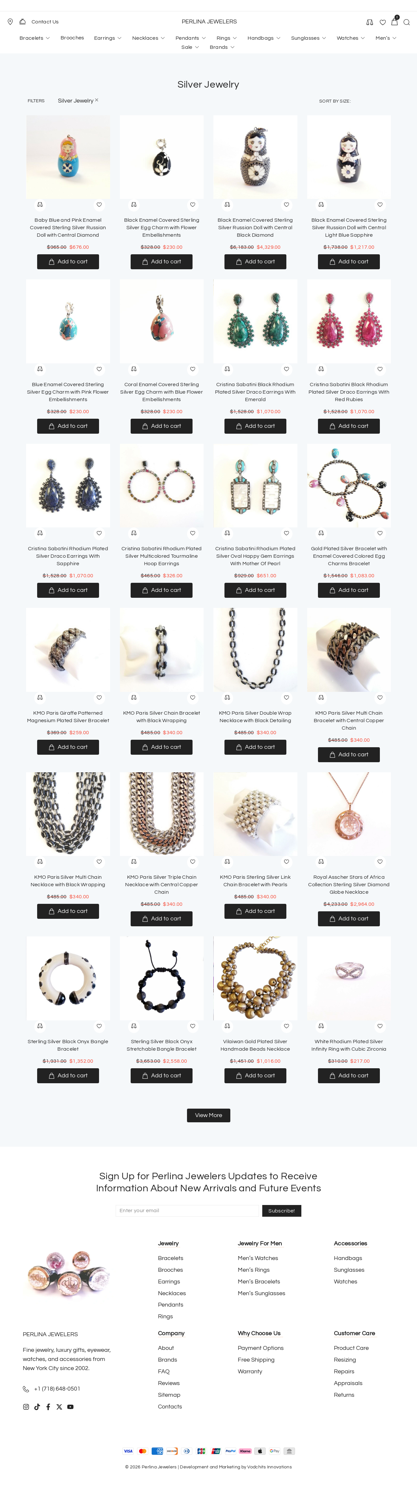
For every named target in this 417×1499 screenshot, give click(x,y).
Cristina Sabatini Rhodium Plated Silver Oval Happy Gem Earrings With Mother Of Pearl (255, 556)
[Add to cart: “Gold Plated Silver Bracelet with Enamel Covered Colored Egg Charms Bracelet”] (349, 590)
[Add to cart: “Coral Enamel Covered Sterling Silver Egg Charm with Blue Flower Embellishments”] (162, 426)
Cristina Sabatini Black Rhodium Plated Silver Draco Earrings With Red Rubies (349, 392)
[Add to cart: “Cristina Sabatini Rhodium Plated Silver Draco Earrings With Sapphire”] (68, 590)
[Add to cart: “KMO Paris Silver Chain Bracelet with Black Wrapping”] (162, 747)
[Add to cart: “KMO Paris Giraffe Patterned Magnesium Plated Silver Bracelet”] (68, 747)
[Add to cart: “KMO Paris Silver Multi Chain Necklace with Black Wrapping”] (68, 911)
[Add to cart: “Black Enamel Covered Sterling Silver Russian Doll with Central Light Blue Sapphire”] (349, 261)
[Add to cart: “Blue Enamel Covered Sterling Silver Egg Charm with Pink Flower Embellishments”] (68, 426)
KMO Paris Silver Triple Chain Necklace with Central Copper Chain (161, 885)
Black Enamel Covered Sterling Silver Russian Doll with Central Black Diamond (255, 227)
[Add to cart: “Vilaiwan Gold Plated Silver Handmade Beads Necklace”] (255, 1075)
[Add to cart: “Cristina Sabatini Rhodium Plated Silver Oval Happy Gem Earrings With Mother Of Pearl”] (255, 590)
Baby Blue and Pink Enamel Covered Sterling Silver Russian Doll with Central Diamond (68, 227)
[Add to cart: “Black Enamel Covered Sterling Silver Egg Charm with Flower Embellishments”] (162, 261)
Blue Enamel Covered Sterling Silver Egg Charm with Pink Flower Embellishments (68, 392)
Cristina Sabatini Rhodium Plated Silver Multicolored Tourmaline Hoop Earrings (162, 556)
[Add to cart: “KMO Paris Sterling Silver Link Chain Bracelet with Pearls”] (255, 911)
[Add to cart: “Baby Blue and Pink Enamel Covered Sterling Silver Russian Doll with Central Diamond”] (68, 261)
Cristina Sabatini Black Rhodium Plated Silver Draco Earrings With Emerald (255, 392)
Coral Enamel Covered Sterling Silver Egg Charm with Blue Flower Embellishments (161, 392)
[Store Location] (10, 22)
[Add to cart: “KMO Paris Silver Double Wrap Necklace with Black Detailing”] (255, 747)
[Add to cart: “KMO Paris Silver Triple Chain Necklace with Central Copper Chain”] (162, 918)
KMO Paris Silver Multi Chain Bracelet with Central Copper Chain (349, 720)
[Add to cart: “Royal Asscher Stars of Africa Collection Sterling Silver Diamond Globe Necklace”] (349, 918)
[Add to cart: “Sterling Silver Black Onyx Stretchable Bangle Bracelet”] (162, 1075)
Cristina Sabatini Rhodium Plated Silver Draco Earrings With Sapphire (68, 556)
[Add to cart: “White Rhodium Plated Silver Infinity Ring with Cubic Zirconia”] (349, 1075)
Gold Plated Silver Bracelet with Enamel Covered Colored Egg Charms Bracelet (349, 556)
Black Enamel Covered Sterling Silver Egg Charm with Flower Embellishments (161, 227)
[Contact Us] (22, 21)
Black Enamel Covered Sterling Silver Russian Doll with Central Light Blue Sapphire (349, 227)
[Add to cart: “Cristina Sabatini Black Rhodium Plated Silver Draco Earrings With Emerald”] (255, 426)
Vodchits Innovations (269, 1467)
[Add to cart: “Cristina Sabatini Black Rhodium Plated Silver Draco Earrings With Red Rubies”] (349, 426)
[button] (13, 22)
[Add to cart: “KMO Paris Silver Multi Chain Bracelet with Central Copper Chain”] (349, 754)
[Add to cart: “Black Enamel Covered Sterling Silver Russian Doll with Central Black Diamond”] (255, 261)
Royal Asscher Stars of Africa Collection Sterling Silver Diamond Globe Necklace (349, 885)
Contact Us (45, 21)
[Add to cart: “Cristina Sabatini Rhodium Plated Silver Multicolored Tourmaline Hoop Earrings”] (162, 590)
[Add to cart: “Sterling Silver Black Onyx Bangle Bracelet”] (68, 1075)
